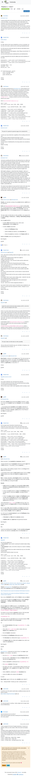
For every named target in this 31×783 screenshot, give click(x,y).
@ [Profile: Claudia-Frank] (4, 18)
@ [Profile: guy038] (11, 252)
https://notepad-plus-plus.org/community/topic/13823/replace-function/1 (15, 590)
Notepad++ (19, 772)
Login (8, 765)
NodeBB (14, 774)
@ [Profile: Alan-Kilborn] (4, 39)
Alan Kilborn (5, 15)
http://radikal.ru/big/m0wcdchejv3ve (8, 693)
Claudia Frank (6, 37)
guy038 (4, 197)
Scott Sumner (5, 86)
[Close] (28, 748)
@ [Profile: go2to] (24, 583)
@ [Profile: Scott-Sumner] (4, 127)
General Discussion (5, 8)
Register (4, 765)
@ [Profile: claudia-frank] (15, 199)
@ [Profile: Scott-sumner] (13, 583)
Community (13, 2)
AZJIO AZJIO (5, 688)
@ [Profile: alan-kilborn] (18, 584)
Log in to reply (26, 11)
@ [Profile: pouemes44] (20, 583)
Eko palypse (5, 711)
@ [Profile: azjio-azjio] (11, 584)
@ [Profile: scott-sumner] (6, 199)
